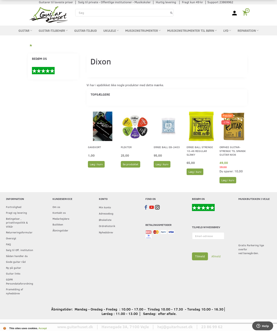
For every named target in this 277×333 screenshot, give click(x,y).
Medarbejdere (61, 218)
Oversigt (11, 238)
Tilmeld (200, 256)
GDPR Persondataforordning (19, 281)
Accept (42, 328)
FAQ (8, 244)
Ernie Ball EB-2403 (167, 147)
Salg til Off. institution (19, 250)
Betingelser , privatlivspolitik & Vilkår (17, 222)
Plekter (126, 147)
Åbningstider (60, 230)
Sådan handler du (17, 256)
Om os (56, 207)
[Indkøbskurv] (246, 13)
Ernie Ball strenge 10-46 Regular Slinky (200, 150)
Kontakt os (59, 212)
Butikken (58, 224)
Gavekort (94, 147)
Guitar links (13, 273)
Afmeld (216, 256)
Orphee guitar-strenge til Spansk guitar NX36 (232, 150)
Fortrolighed (13, 207)
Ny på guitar (13, 268)
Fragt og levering (16, 212)
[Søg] (171, 12)
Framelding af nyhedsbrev (14, 291)
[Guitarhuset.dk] (48, 14)
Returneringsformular (19, 232)
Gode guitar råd (16, 262)
